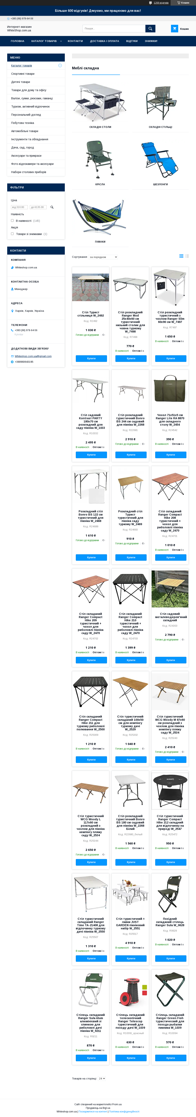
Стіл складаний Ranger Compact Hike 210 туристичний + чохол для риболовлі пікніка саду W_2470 (130, 623)
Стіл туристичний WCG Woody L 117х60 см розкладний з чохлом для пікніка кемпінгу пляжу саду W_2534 (91, 825)
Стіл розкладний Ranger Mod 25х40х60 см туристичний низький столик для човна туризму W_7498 (130, 322)
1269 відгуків (161, 2)
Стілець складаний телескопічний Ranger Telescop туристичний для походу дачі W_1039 (130, 1021)
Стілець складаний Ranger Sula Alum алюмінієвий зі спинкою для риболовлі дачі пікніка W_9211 (90, 1022)
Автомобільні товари (24, 131)
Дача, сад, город (22, 147)
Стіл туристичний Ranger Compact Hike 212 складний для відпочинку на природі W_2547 (170, 822)
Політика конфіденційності (124, 1111)
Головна (17, 41)
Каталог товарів (44, 41)
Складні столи (100, 127)
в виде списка (187, 257)
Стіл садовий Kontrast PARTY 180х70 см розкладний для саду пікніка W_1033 (90, 421)
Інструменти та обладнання (29, 139)
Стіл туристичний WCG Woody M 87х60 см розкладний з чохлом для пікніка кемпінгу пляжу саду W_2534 (170, 724)
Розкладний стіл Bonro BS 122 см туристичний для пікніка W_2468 (90, 516)
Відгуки (132, 41)
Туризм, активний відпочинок (30, 106)
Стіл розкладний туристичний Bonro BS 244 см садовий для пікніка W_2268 (130, 419)
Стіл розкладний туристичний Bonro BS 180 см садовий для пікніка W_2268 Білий (130, 822)
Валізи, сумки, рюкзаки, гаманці (32, 98)
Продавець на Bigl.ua (98, 1108)
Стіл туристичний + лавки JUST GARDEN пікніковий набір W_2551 (130, 923)
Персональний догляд (26, 114)
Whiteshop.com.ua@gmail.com (33, 356)
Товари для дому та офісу (28, 90)
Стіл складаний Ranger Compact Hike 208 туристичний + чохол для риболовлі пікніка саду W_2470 (170, 521)
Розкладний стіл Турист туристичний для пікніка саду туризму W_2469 (130, 518)
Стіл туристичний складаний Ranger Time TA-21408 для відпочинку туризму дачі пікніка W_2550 (90, 925)
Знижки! (151, 41)
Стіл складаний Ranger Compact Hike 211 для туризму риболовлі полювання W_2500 (91, 723)
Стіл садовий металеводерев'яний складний (170, 617)
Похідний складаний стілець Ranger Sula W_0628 (170, 922)
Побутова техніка (22, 122)
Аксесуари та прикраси (26, 155)
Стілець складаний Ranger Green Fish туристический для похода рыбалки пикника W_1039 (170, 1021)
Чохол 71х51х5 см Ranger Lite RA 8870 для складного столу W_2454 (170, 419)
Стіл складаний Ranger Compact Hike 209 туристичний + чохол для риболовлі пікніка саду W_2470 (90, 623)
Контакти (75, 41)
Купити (91, 358)
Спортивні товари (22, 73)
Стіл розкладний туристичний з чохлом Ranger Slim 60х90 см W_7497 (170, 317)
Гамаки (100, 241)
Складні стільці (160, 127)
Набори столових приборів (28, 172)
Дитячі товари (20, 82)
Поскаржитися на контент (93, 1111)
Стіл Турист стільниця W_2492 (90, 314)
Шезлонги (160, 184)
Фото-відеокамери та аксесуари (32, 163)
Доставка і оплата (104, 41)
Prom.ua (117, 1104)
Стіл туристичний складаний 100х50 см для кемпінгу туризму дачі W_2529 (130, 723)
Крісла (100, 184)
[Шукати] (150, 28)
